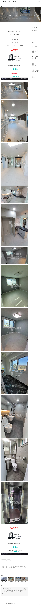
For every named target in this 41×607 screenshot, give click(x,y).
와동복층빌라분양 (34, 63)
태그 (5, 5)
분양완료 (3, 564)
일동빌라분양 (33, 64)
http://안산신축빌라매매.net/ (14, 76)
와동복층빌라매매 (34, 49)
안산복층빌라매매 (34, 47)
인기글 (35, 39)
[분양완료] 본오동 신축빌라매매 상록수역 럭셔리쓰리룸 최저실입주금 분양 (12, 566)
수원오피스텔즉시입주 (34, 72)
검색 (37, 2)
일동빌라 (37, 50)
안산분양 (37, 59)
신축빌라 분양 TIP (34, 30)
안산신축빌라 (33, 56)
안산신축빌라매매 (34, 57)
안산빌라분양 (33, 59)
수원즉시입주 (37, 70)
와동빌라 (37, 71)
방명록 (10, 5)
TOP (39, 604)
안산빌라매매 (33, 70)
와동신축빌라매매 (34, 65)
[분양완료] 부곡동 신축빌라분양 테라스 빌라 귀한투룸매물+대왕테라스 (11, 568)
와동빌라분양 (33, 66)
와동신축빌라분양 (34, 68)
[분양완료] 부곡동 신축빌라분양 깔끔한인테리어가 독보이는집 (10, 567)
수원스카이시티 (34, 71)
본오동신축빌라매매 (34, 46)
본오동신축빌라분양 (34, 62)
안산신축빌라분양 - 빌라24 (8, 1)
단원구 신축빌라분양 (34, 27)
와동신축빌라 (33, 50)
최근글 (33, 39)
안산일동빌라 (37, 56)
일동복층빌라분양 (34, 58)
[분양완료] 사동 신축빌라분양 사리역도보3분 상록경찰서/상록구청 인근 (11, 571)
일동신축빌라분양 (34, 51)
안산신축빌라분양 (34, 69)
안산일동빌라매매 (34, 53)
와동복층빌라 (33, 52)
